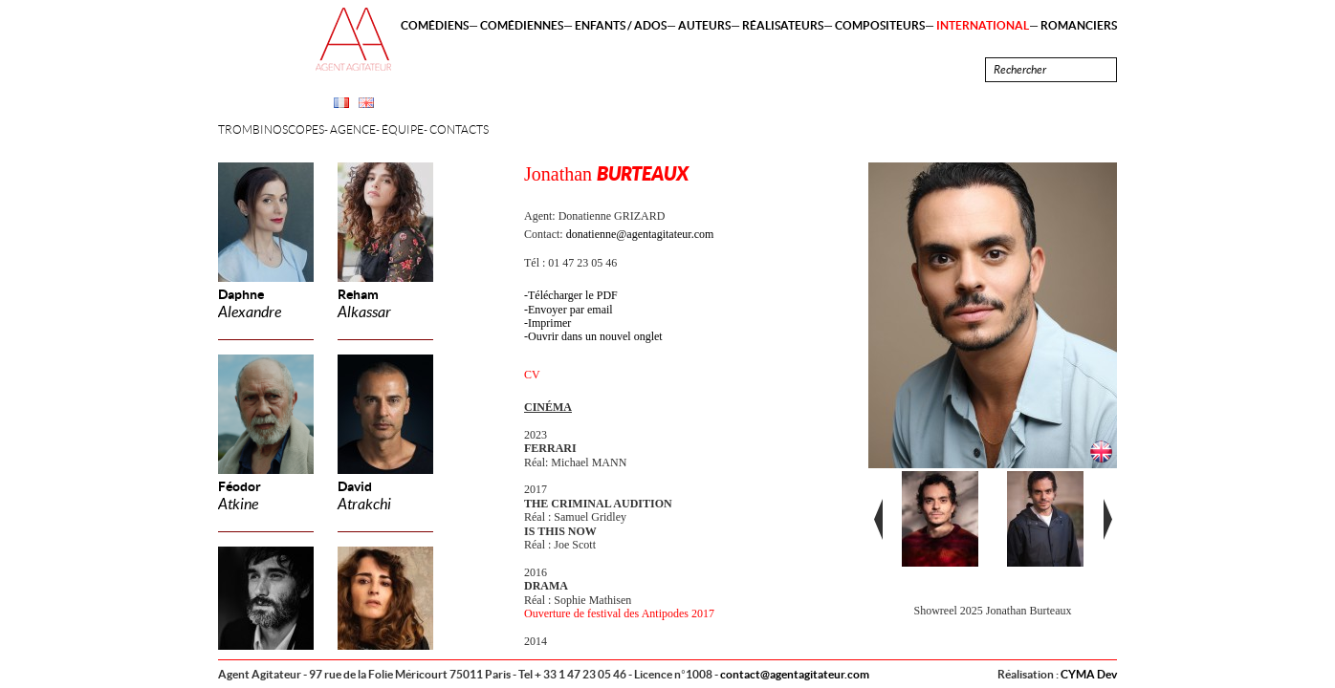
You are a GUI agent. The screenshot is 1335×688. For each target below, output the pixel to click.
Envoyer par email (570, 309)
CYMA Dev (1089, 674)
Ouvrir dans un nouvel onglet (595, 336)
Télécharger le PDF (573, 295)
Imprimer (549, 323)
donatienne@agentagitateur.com (640, 234)
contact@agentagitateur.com (794, 674)
